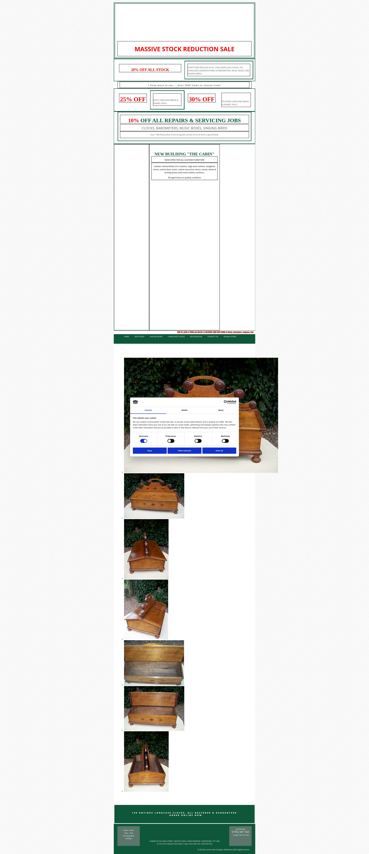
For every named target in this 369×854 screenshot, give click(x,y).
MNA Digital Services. (241, 849)
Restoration (196, 337)
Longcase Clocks (176, 337)
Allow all (219, 451)
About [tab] (220, 410)
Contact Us (212, 337)
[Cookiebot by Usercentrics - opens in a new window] (225, 402)
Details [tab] (184, 410)
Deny (150, 451)
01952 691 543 (240, 832)
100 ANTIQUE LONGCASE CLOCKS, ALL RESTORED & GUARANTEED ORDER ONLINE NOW (184, 813)
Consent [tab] (148, 410)
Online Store (230, 337)
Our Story (139, 337)
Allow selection (184, 451)
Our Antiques (156, 337)
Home (126, 337)
